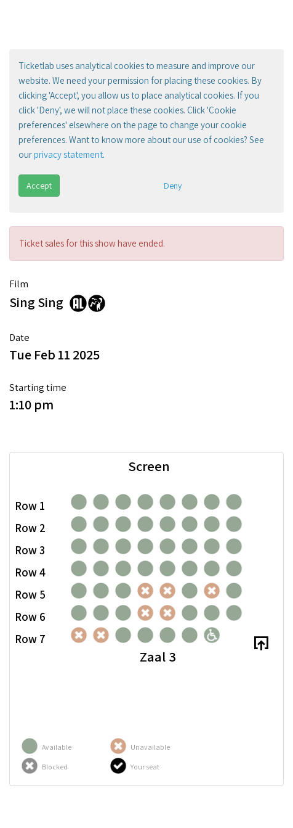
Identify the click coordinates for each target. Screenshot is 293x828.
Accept (39, 185)
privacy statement (68, 154)
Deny (173, 185)
